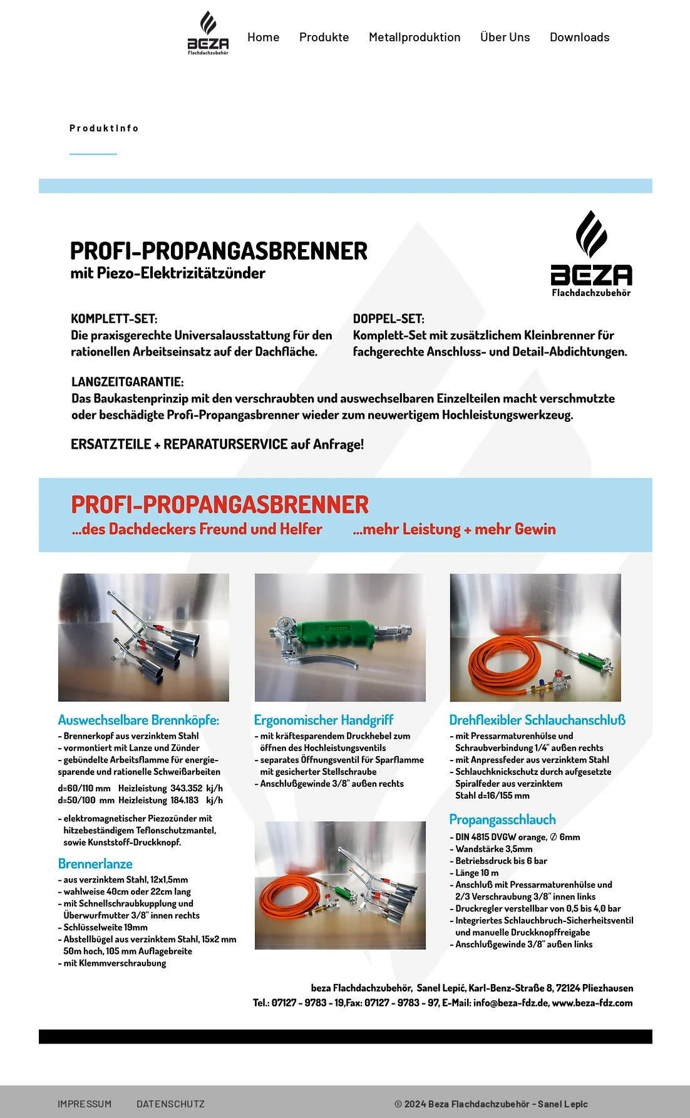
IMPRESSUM (97, 1103)
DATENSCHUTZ (170, 1103)
